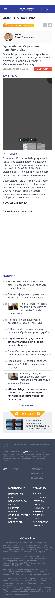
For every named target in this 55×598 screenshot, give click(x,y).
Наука (36, 504)
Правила (37, 478)
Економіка (39, 497)
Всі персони (15, 522)
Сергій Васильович (33, 35)
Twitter (50, 25)
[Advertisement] (27, 244)
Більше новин (27, 405)
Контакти (37, 473)
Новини (9, 275)
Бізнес (37, 494)
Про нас (37, 469)
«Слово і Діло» (21, 452)
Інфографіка (27, 414)
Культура (38, 501)
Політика (38, 515)
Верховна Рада (17, 501)
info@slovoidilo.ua (27, 538)
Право (36, 518)
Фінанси (38, 525)
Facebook (45, 25)
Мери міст (14, 518)
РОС (49, 9)
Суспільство (41, 522)
